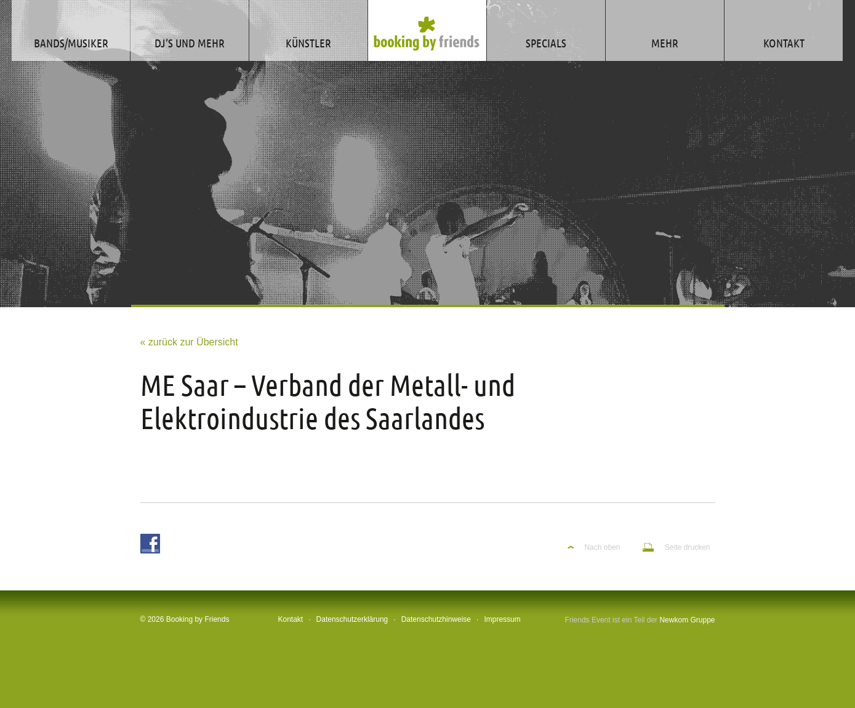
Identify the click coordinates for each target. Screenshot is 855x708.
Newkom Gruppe (687, 620)
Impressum (502, 619)
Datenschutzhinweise (436, 619)
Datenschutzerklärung (352, 619)
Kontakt (290, 619)
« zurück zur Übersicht (189, 342)
